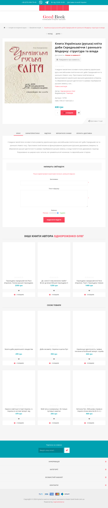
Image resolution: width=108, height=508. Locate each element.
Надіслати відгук (54, 220)
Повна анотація (61, 86)
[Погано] (50, 213)
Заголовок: (54, 179)
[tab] (18, 133)
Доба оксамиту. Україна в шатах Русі (54, 349)
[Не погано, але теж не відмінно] (54, 213)
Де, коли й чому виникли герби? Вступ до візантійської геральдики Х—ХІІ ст (54, 283)
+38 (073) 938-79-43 (29, 2)
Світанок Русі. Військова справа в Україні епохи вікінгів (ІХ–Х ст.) (89, 410)
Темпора (69, 93)
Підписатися (67, 450)
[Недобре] (52, 213)
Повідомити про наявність (69, 60)
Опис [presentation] (18, 133)
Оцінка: (54, 210)
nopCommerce (58, 502)
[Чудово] (58, 213)
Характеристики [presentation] (33, 133)
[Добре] (56, 213)
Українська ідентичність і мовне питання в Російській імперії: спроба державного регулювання (89, 351)
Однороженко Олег (67, 91)
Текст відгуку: (54, 189)
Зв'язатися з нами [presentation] (63, 133)
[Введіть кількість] (57, 112)
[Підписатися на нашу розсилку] (50, 450)
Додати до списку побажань (79, 113)
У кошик (69, 113)
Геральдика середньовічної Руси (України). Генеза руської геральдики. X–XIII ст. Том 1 (18, 283)
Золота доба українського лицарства (19, 349)
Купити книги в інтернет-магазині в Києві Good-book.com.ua (60, 499)
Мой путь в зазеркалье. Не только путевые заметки (54, 410)
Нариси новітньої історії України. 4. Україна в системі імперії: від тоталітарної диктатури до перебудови (19, 412)
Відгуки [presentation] (48, 133)
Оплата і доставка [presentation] (84, 133)
